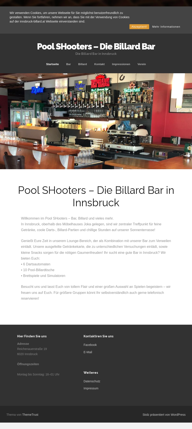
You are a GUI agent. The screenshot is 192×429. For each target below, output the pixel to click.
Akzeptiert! (139, 26)
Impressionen (121, 64)
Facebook (90, 345)
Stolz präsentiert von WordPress (164, 414)
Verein (142, 64)
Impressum (91, 388)
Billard (82, 64)
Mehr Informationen (166, 26)
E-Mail (88, 352)
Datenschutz (92, 381)
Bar (68, 64)
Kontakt (99, 64)
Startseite (52, 64)
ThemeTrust (30, 414)
